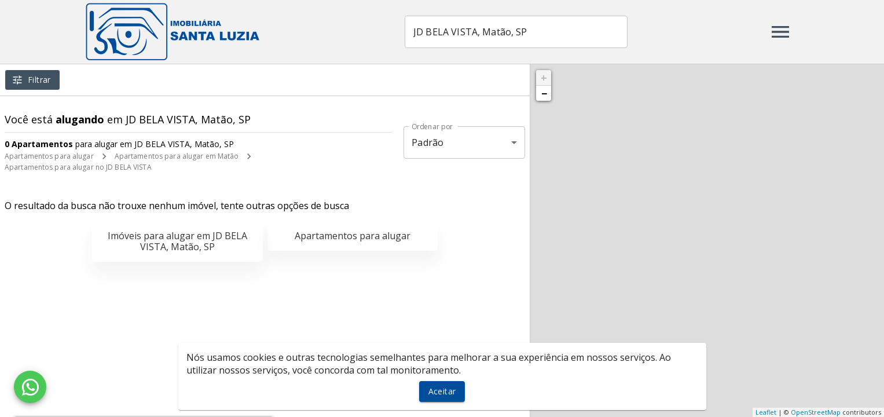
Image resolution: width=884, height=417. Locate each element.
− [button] (544, 93)
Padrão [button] (427, 142)
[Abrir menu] (780, 31)
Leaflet (765, 412)
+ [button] (544, 78)
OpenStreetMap (816, 412)
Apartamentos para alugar (49, 156)
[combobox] (516, 32)
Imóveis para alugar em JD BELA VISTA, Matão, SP (177, 241)
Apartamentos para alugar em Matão (177, 156)
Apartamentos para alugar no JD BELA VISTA (78, 167)
